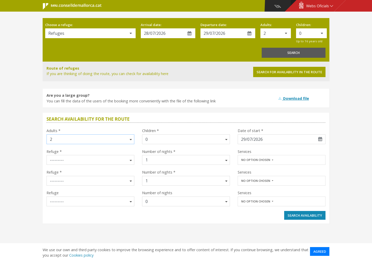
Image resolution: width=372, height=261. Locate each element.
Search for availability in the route (289, 72)
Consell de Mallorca (69, 6)
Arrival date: (151, 24)
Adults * (53, 130)
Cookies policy (81, 255)
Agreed (319, 251)
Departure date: (213, 24)
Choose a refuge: (59, 24)
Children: (303, 24)
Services (244, 151)
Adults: (266, 24)
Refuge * (54, 151)
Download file (293, 98)
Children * (150, 130)
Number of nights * (158, 151)
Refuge (53, 192)
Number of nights (157, 192)
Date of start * (250, 130)
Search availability (305, 215)
